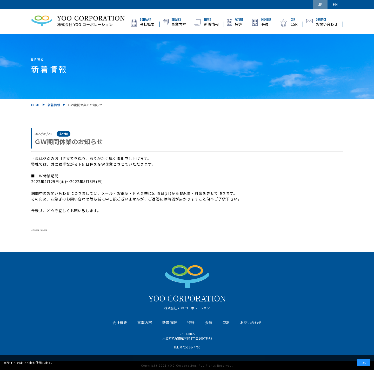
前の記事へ (36, 230)
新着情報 (54, 105)
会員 (208, 322)
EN (335, 4)
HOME (35, 105)
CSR (226, 322)
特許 (191, 322)
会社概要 (119, 322)
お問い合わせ (251, 322)
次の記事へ (44, 230)
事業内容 (144, 322)
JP (320, 4)
